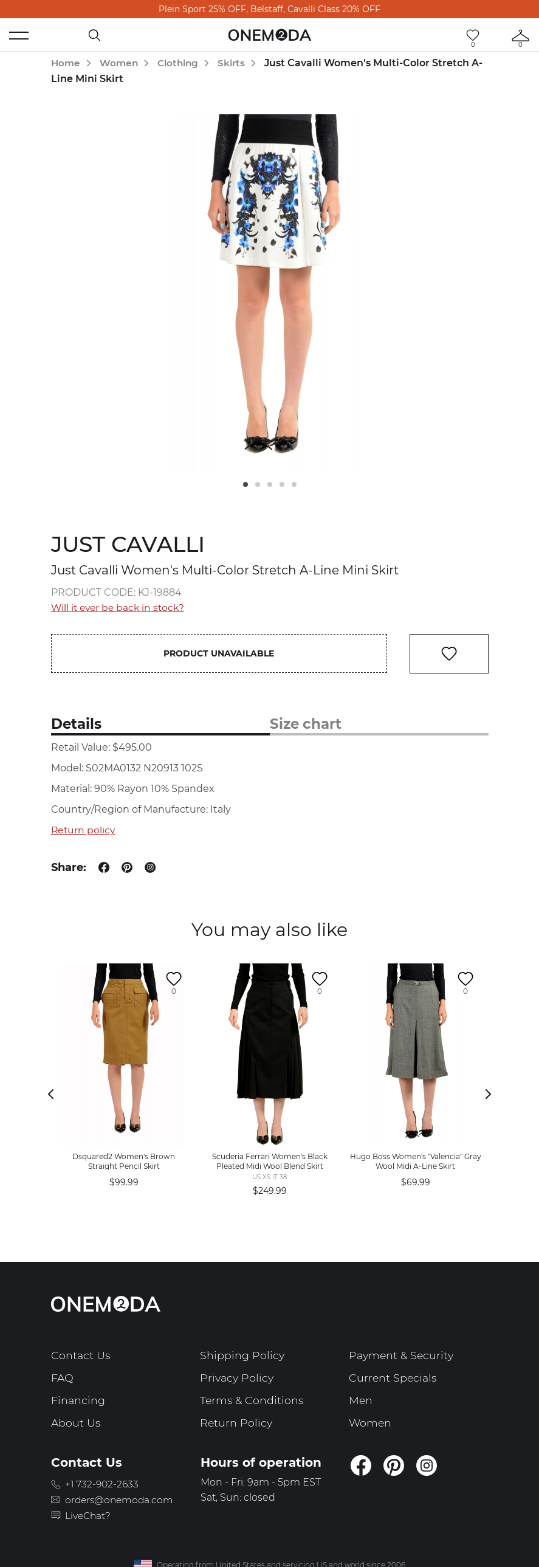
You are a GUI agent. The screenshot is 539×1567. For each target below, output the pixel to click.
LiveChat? (90, 1514)
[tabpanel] (269, 294)
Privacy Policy (238, 1377)
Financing (78, 1399)
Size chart (307, 725)
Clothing (182, 63)
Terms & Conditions (253, 1399)
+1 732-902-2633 (105, 1483)
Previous (51, 1095)
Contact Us (81, 1356)
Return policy (84, 830)
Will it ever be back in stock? (120, 607)
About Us (76, 1421)
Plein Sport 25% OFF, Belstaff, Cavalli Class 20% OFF (269, 9)
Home (66, 63)
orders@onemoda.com (123, 1498)
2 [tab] (257, 484)
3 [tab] (269, 484)
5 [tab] (294, 484)
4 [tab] (282, 484)
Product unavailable (219, 653)
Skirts (237, 63)
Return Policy (236, 1421)
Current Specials (394, 1377)
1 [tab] (245, 484)
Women (120, 63)
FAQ (62, 1377)
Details (77, 725)
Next (488, 1095)
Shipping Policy (242, 1356)
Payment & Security (403, 1356)
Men (361, 1399)
